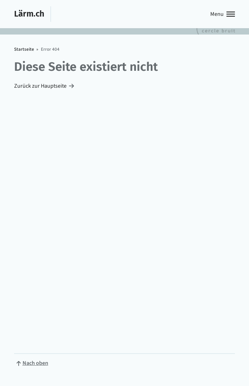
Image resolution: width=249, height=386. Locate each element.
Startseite (24, 49)
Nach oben (35, 363)
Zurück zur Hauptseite (40, 86)
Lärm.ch (29, 14)
